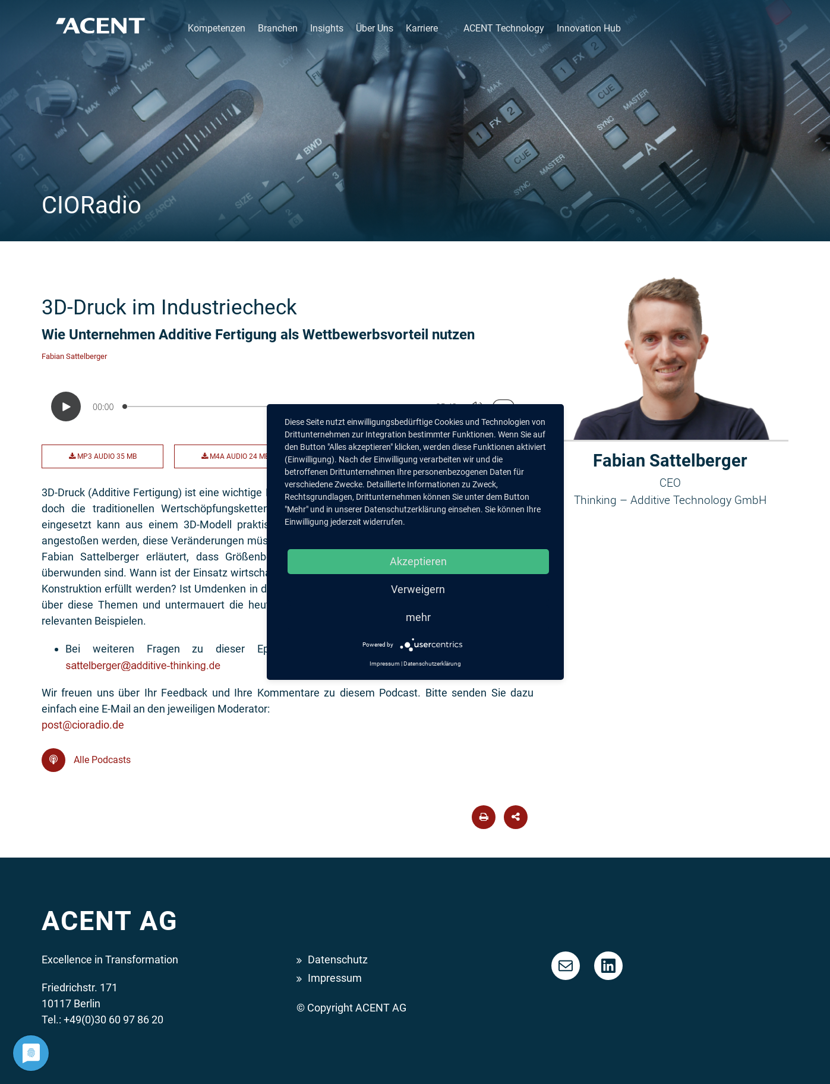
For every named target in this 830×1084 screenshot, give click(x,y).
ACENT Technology (503, 28)
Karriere (422, 28)
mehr (418, 617)
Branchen (278, 28)
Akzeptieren (418, 561)
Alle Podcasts (86, 760)
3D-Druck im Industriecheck (169, 307)
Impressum (335, 978)
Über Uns (374, 28)
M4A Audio (235, 456)
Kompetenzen (216, 28)
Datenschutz (338, 959)
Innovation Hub (589, 28)
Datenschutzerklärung (432, 663)
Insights (326, 28)
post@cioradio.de (83, 725)
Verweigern (418, 589)
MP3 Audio (103, 456)
